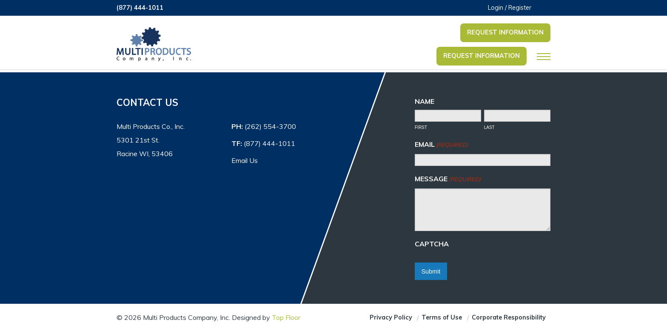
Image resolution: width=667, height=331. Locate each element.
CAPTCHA (432, 244)
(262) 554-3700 (270, 126)
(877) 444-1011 (140, 7)
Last (489, 127)
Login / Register (509, 7)
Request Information (505, 32)
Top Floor (286, 317)
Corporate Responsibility (509, 317)
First (421, 127)
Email (441, 145)
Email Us (244, 160)
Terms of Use (442, 317)
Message (448, 179)
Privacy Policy (391, 317)
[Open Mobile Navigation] (543, 56)
